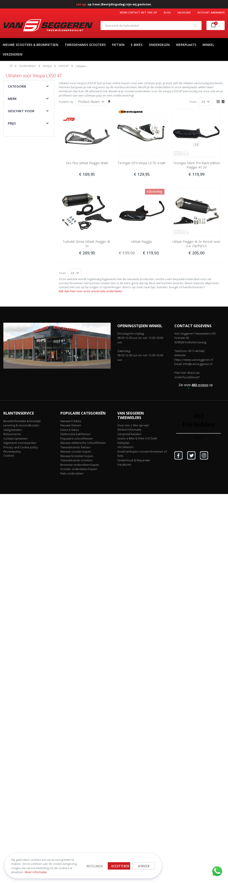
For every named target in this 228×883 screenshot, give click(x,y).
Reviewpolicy (12, 451)
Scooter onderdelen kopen (78, 469)
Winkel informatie (129, 430)
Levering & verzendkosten (21, 425)
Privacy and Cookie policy (20, 447)
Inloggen (184, 12)
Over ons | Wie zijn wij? (133, 425)
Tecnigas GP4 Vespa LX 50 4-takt (142, 163)
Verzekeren (125, 447)
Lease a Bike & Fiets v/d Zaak (137, 438)
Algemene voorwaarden (19, 443)
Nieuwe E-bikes (70, 421)
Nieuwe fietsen (70, 425)
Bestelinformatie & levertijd (21, 421)
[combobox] (151, 25)
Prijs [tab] (12, 123)
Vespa (47, 65)
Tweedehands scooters (76, 460)
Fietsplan (123, 443)
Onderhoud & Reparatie (133, 460)
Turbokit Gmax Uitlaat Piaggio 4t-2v (87, 243)
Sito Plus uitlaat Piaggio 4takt (87, 163)
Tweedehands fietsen (75, 447)
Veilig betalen (12, 430)
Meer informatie (36, 872)
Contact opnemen (15, 438)
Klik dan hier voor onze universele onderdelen (90, 291)
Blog (167, 12)
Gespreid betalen (129, 434)
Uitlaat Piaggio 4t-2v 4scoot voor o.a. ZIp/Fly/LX (196, 243)
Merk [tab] (12, 98)
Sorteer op (66, 102)
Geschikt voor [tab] (21, 111)
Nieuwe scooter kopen (75, 451)
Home (11, 65)
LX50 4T (64, 65)
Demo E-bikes (69, 430)
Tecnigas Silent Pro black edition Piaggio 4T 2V (196, 165)
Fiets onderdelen (71, 473)
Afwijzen (143, 866)
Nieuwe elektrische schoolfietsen (83, 443)
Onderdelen (27, 65)
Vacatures (124, 464)
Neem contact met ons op (138, 12)
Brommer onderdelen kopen (79, 465)
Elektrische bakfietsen (75, 434)
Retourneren (12, 434)
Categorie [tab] (17, 86)
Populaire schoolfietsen (76, 438)
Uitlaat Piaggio (141, 241)
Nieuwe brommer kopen (76, 456)
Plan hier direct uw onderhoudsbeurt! (187, 375)
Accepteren (120, 866)
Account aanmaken (211, 12)
